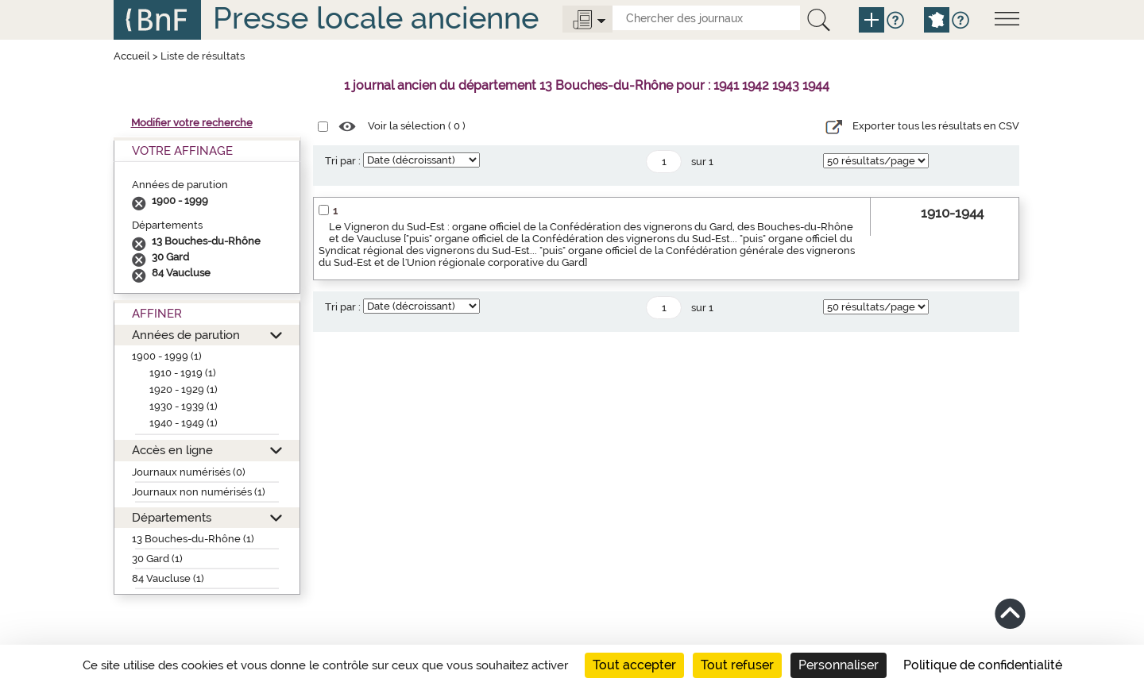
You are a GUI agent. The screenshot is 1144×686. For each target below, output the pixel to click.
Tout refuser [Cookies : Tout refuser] (737, 665)
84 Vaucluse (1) (168, 578)
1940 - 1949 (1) (183, 423)
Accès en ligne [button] (172, 450)
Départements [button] (171, 517)
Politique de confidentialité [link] (982, 665)
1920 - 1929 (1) (183, 389)
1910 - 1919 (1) (182, 373)
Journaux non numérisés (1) (198, 492)
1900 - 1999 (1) (167, 356)
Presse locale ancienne (376, 18)
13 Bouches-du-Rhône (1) (193, 539)
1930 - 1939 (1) (183, 406)
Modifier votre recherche (192, 123)
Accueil (132, 56)
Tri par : (343, 161)
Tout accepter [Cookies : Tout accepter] (634, 665)
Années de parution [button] (186, 334)
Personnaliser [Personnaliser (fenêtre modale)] (838, 665)
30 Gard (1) (157, 559)
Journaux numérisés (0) (188, 472)
